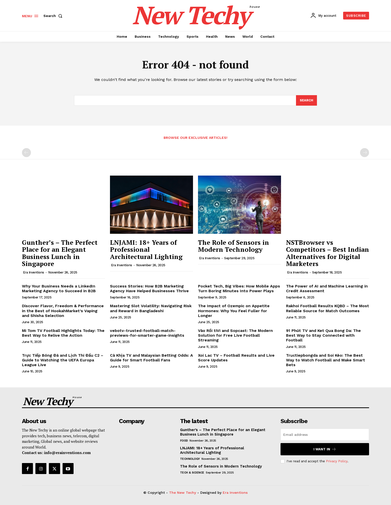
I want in (324, 449)
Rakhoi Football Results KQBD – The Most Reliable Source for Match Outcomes (327, 308)
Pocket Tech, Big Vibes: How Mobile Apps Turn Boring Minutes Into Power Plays (239, 288)
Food (184, 440)
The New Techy (182, 493)
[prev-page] (26, 152)
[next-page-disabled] (364, 152)
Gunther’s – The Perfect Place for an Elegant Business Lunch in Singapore (60, 253)
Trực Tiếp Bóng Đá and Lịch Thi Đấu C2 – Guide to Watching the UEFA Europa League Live (62, 360)
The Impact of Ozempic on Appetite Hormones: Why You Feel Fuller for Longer (234, 310)
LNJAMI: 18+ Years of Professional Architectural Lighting (146, 249)
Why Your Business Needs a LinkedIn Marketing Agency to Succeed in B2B (59, 288)
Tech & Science (192, 472)
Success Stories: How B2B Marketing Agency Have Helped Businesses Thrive (149, 288)
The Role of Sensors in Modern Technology (233, 246)
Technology (190, 459)
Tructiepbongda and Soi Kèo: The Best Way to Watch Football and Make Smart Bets (325, 360)
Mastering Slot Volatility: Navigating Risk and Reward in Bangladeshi (151, 308)
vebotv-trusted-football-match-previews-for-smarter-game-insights (147, 333)
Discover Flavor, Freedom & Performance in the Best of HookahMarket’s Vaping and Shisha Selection (63, 310)
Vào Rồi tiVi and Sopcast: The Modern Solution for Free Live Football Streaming (235, 335)
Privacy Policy (336, 461)
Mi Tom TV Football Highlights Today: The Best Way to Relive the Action (63, 333)
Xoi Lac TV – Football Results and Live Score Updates (236, 357)
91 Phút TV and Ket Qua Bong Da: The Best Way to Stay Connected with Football (323, 335)
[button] (53, 15)
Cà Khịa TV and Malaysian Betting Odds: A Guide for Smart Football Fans (151, 357)
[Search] (306, 100)
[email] (325, 435)
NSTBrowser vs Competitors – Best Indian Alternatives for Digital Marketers (327, 253)
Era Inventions (33, 272)
